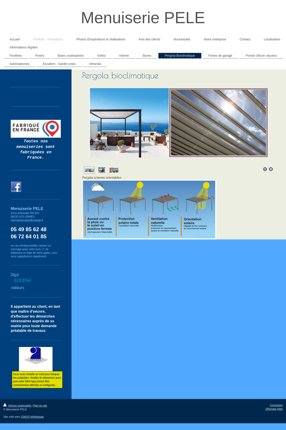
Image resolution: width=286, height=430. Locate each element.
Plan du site (40, 405)
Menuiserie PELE (143, 18)
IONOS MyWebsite (32, 416)
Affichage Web (274, 409)
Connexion (276, 405)
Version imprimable (17, 405)
